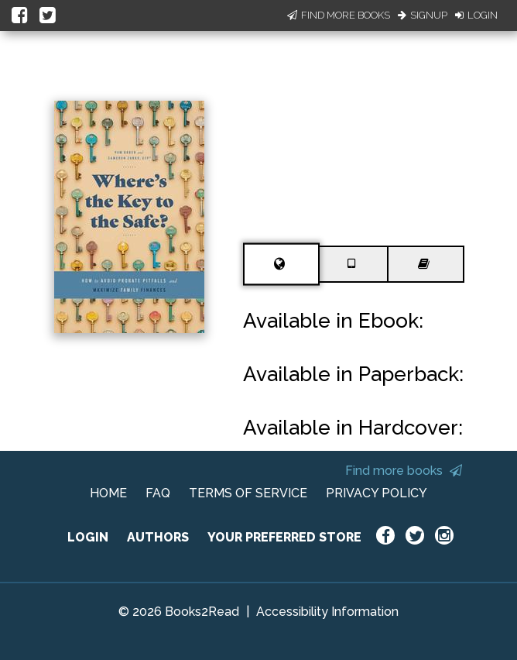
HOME (108, 493)
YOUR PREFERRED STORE (284, 537)
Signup (422, 15)
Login (476, 15)
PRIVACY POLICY (376, 493)
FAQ (158, 493)
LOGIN (87, 537)
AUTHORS (158, 537)
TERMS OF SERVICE (248, 493)
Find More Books (338, 15)
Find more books (403, 470)
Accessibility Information (327, 611)
